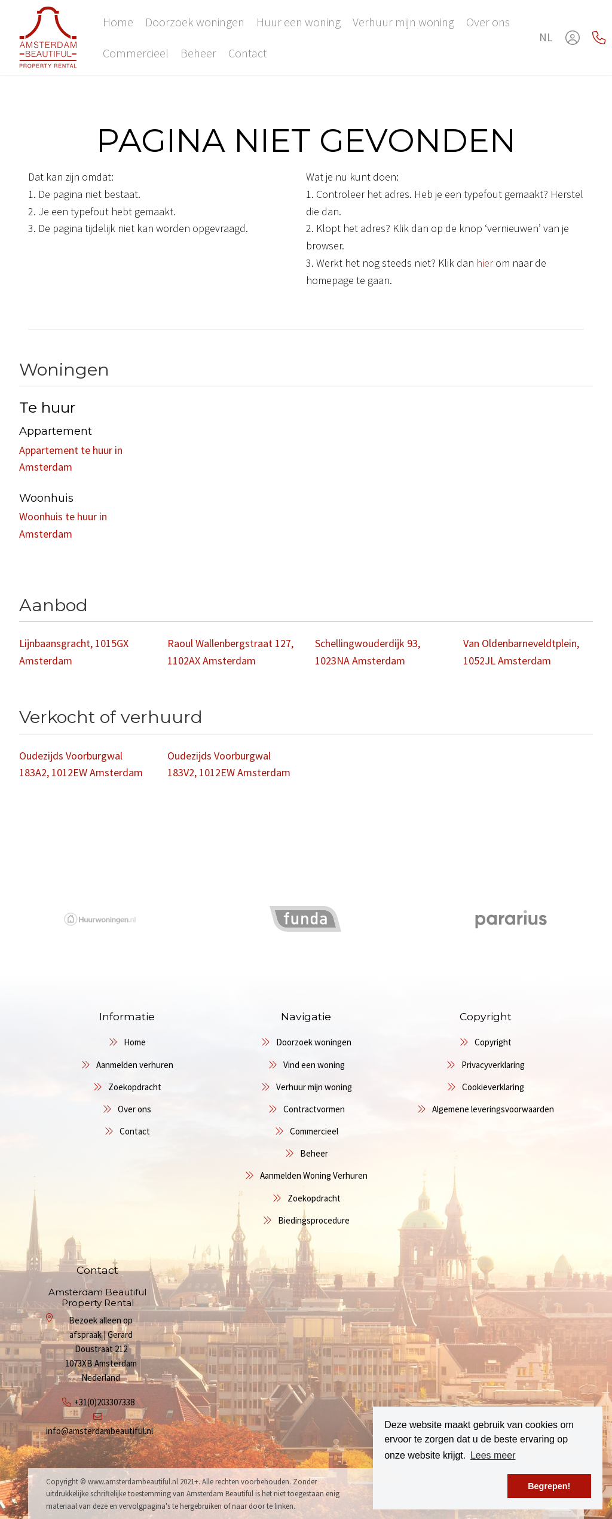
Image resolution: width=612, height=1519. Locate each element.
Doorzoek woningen (194, 21)
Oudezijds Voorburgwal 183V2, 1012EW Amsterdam (228, 764)
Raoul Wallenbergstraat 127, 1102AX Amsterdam (230, 651)
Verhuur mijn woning (403, 21)
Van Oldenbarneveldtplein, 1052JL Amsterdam (521, 651)
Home (118, 21)
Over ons (488, 21)
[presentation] (291, 955)
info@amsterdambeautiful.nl (99, 1430)
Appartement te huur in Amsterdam (71, 458)
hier (484, 263)
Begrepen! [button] (549, 1486)
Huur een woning (298, 21)
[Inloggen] (572, 37)
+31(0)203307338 (104, 1402)
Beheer (198, 52)
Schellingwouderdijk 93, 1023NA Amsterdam (367, 651)
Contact (247, 52)
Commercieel (136, 52)
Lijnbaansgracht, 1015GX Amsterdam (73, 651)
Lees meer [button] (493, 1455)
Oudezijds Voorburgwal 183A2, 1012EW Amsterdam (81, 764)
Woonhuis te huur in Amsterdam (63, 525)
